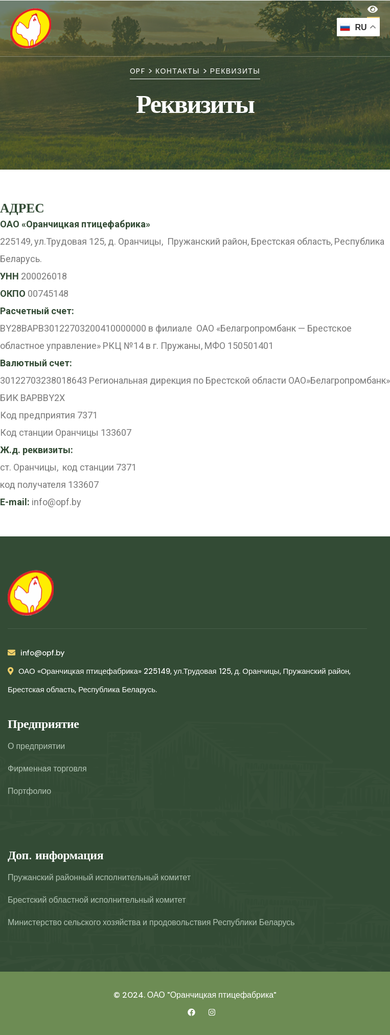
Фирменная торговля (47, 768)
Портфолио (29, 791)
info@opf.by (36, 653)
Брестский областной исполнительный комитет (97, 900)
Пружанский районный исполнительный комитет (99, 877)
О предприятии (36, 746)
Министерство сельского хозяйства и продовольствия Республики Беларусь (151, 922)
